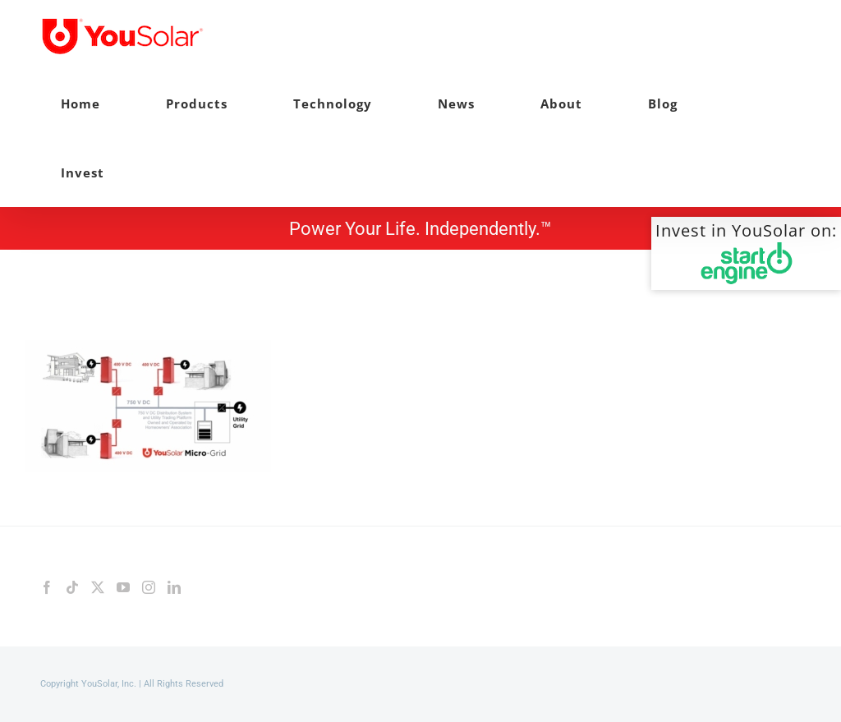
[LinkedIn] (174, 587)
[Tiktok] (72, 587)
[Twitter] (97, 587)
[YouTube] (123, 587)
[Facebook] (46, 587)
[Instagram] (148, 587)
